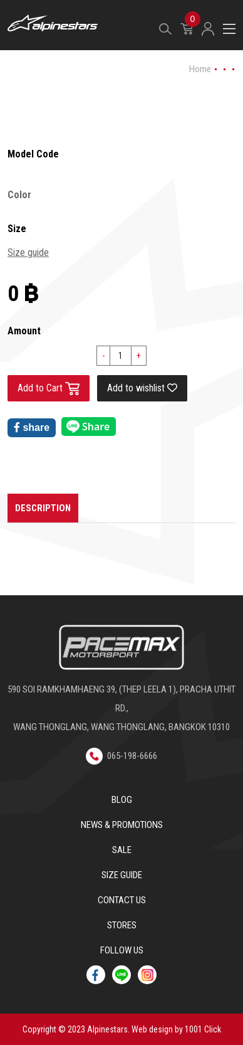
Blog (121, 799)
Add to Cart (49, 388)
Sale (122, 850)
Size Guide (121, 875)
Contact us (122, 900)
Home (200, 69)
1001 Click (203, 1029)
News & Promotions (122, 824)
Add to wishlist (142, 388)
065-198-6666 (121, 755)
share (31, 427)
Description (43, 508)
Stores (122, 925)
